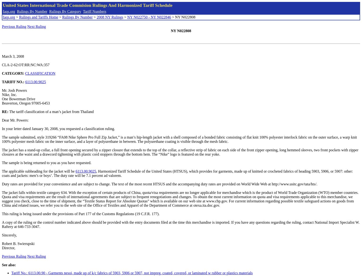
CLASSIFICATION (40, 73)
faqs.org (9, 11)
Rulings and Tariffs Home (38, 17)
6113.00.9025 (35, 82)
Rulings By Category (65, 11)
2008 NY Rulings (110, 17)
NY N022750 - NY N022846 (149, 17)
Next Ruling (36, 27)
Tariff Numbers (94, 11)
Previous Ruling (14, 27)
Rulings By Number (32, 11)
